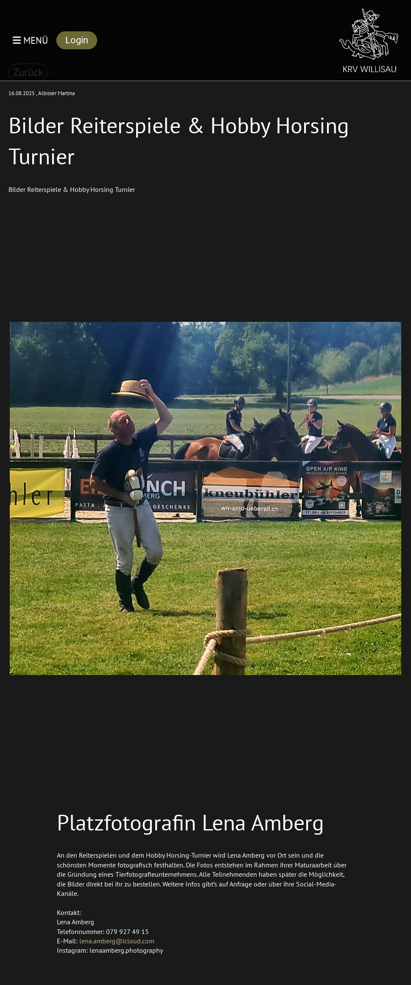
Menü (30, 40)
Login (76, 40)
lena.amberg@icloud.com (116, 941)
